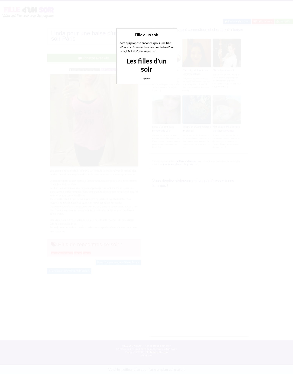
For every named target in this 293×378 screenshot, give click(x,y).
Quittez (146, 78)
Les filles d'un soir (146, 65)
